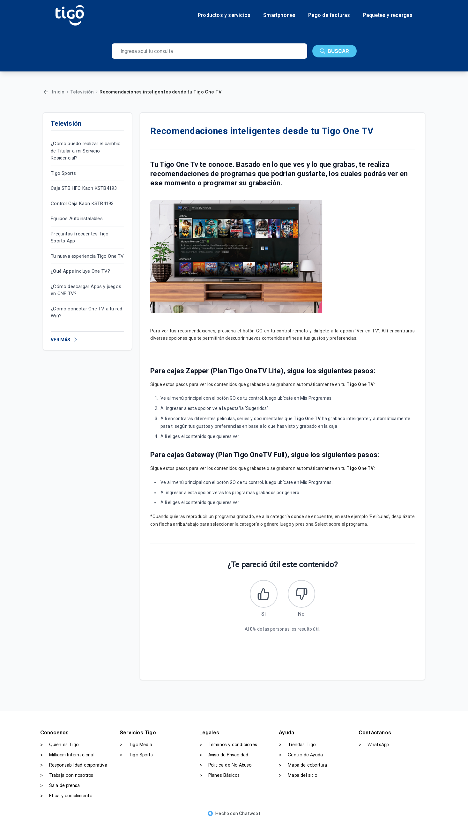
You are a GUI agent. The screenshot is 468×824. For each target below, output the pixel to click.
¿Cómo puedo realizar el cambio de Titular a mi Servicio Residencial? (86, 151)
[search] (209, 51)
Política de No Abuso (225, 766)
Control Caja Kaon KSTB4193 (82, 203)
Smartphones (279, 15)
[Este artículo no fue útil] (302, 594)
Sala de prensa (60, 786)
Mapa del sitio (298, 776)
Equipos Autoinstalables (77, 218)
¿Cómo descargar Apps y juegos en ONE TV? (86, 290)
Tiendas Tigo (297, 745)
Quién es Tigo (59, 745)
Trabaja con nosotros (66, 776)
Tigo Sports (63, 173)
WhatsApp (374, 745)
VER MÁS (64, 339)
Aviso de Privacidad (224, 756)
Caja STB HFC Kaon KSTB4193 (84, 188)
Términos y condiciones (228, 745)
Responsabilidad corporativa (73, 766)
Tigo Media (136, 745)
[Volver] (46, 92)
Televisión (82, 91)
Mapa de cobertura (303, 766)
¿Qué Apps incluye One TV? (80, 271)
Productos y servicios (224, 15)
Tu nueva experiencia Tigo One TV (87, 256)
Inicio (58, 91)
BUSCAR (334, 51)
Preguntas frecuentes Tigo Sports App (79, 237)
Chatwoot (249, 814)
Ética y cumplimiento (66, 796)
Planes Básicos (219, 776)
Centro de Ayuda (301, 756)
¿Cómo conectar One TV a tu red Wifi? (86, 312)
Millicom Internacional (67, 756)
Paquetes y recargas (388, 15)
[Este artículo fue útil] (263, 594)
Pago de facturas (329, 15)
